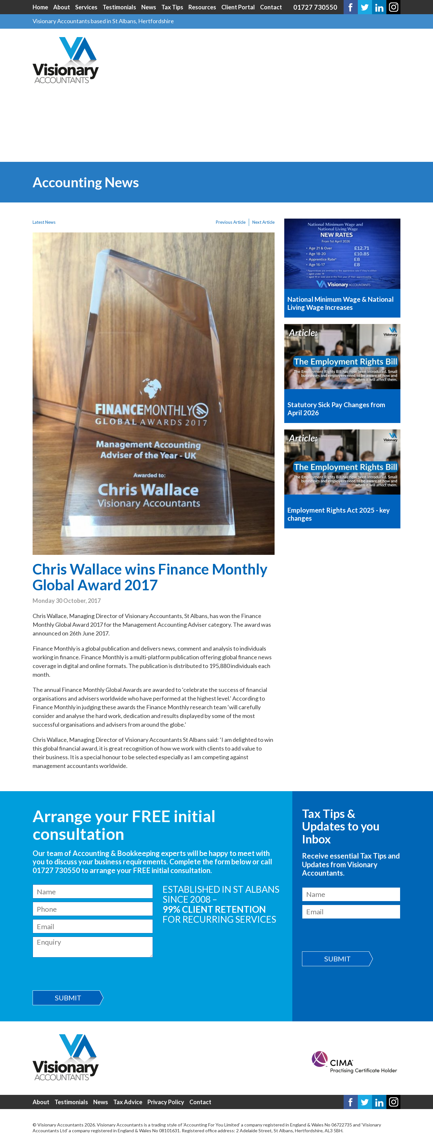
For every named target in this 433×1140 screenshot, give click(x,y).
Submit (68, 997)
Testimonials (119, 7)
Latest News (44, 222)
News (148, 7)
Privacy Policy (165, 1102)
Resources (202, 7)
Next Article (263, 222)
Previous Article (231, 222)
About (61, 7)
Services (86, 7)
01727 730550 (315, 7)
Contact (271, 7)
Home (40, 7)
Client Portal (238, 7)
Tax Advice (127, 1102)
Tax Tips (172, 7)
